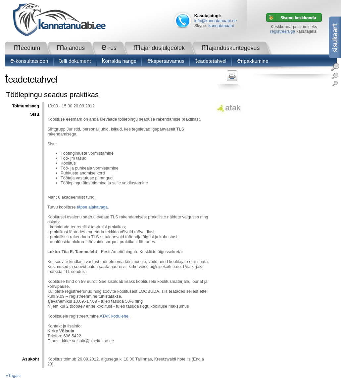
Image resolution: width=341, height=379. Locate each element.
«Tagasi (13, 375)
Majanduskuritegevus (230, 48)
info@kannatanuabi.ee (215, 20)
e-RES (109, 48)
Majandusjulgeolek (159, 48)
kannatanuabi (221, 25)
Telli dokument (75, 61)
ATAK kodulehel (114, 316)
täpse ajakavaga (92, 207)
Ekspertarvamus (165, 61)
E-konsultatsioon (29, 61)
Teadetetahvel (210, 61)
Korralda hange (119, 61)
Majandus (71, 48)
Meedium (26, 48)
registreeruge (282, 31)
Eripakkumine (252, 61)
